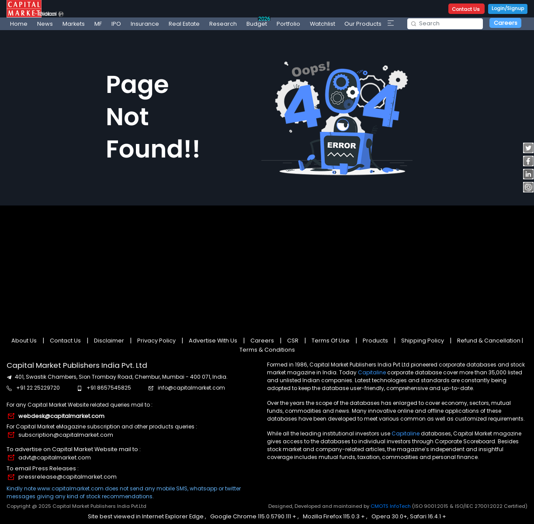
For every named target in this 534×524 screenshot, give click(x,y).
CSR (293, 340)
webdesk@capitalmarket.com (61, 416)
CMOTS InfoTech (391, 506)
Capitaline (372, 372)
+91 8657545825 (109, 387)
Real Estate (184, 23)
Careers (505, 23)
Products (375, 340)
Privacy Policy (156, 340)
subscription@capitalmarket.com (65, 434)
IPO (116, 23)
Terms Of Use (330, 340)
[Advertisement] (267, 268)
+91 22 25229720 (38, 387)
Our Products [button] (362, 23)
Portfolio (288, 23)
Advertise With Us (213, 340)
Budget (258, 22)
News (45, 23)
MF (98, 23)
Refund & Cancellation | (489, 340)
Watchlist (322, 23)
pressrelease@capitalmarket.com (67, 476)
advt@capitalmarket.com (54, 457)
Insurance (145, 23)
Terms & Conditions (267, 349)
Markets (73, 23)
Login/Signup (508, 8)
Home (19, 23)
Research (223, 23)
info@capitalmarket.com (191, 387)
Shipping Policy (422, 340)
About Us (24, 340)
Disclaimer (109, 340)
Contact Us (466, 9)
